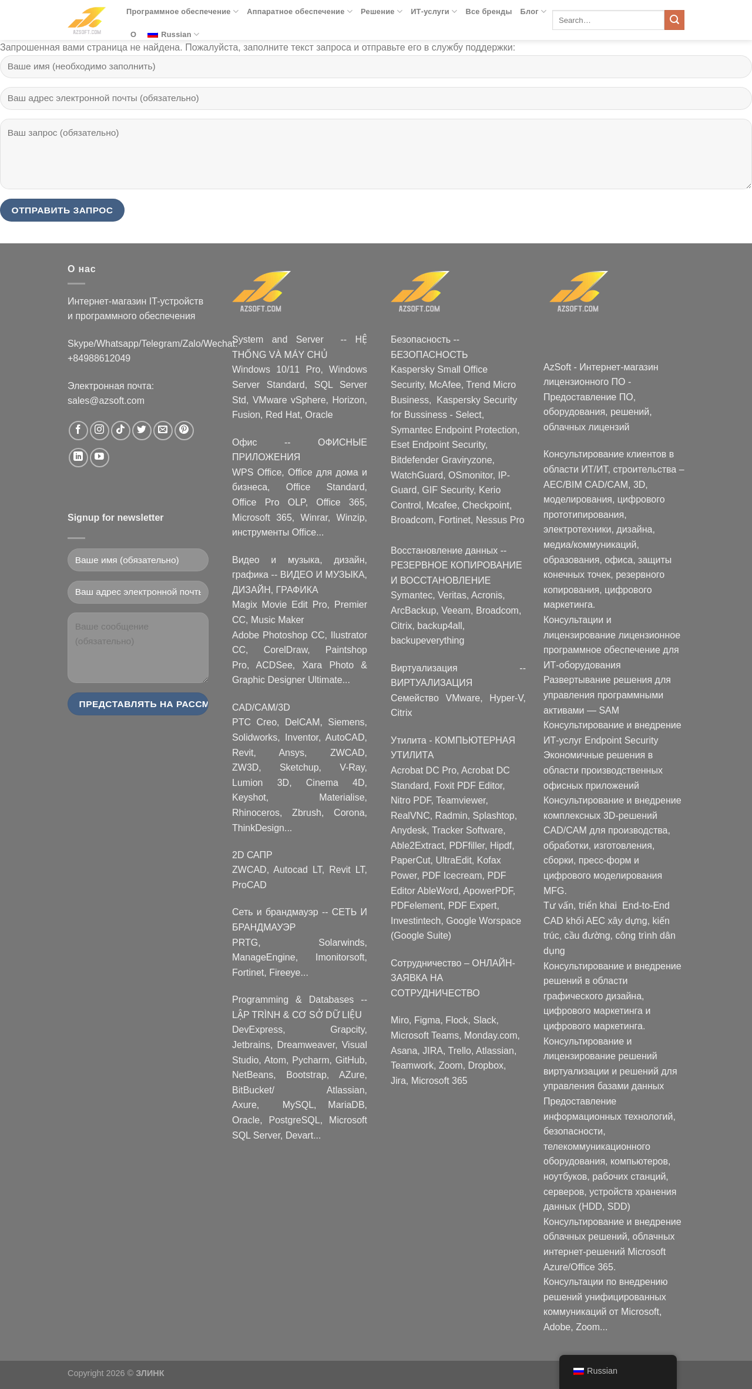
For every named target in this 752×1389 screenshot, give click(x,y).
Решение (381, 11)
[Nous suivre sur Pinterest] (184, 430)
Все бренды (488, 11)
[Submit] (674, 20)
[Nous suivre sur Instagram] (99, 430)
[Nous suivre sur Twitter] (142, 430)
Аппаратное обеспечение (299, 11)
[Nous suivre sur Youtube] (99, 457)
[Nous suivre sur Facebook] (78, 430)
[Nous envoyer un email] (163, 430)
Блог (534, 11)
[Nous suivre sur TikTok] (120, 430)
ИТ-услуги (434, 11)
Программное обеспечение (182, 11)
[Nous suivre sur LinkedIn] (78, 457)
